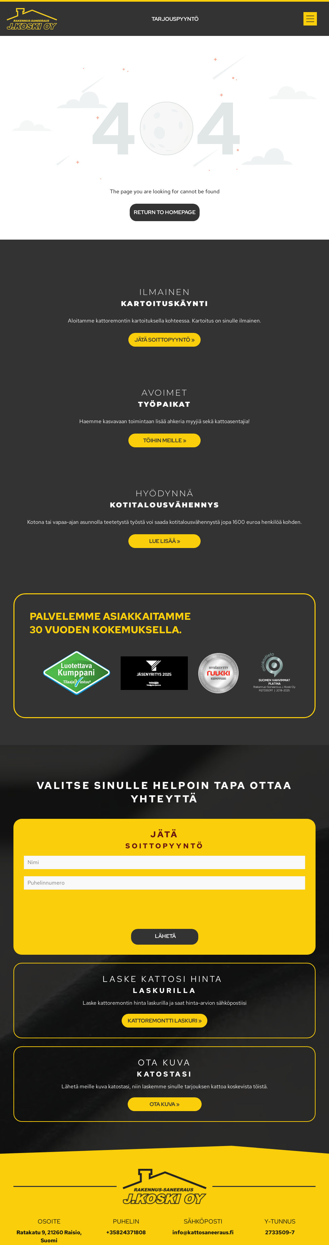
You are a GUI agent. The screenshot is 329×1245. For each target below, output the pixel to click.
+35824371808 (126, 1201)
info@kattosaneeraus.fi (203, 1201)
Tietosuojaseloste (143, 1234)
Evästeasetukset (188, 1234)
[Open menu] (310, 19)
